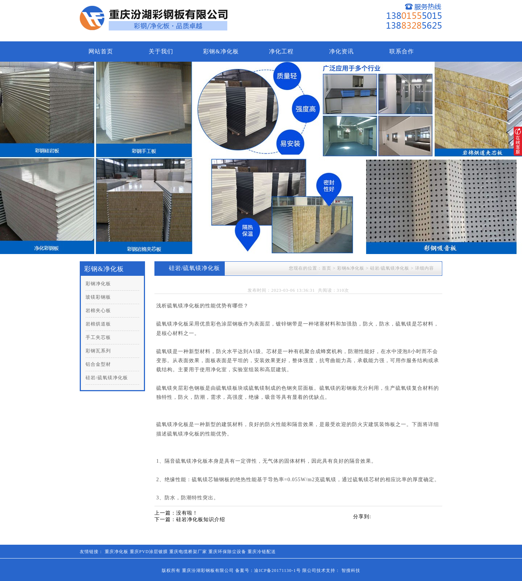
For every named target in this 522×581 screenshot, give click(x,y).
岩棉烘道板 (98, 324)
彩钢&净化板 (221, 51)
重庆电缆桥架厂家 (188, 551)
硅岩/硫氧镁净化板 (107, 377)
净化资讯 (341, 51)
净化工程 (281, 51)
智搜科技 (350, 570)
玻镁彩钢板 (98, 297)
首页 (326, 268)
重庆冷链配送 (262, 551)
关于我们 (161, 51)
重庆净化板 (116, 551)
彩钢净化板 (98, 283)
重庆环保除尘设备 (227, 551)
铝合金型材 (98, 364)
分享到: (362, 516)
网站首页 (100, 51)
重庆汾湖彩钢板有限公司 (208, 570)
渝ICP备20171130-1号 (277, 570)
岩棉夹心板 (98, 310)
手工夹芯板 (98, 337)
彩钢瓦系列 (98, 350)
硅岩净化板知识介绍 (200, 519)
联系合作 (401, 51)
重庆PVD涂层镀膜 (149, 551)
